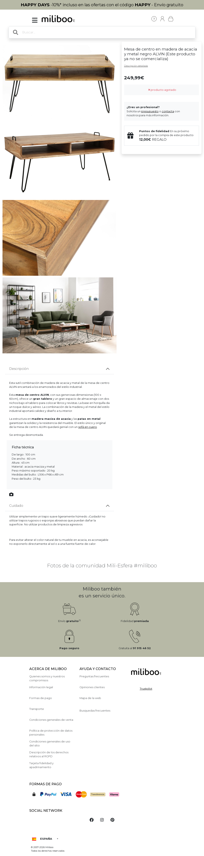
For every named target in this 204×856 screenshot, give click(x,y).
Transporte (36, 709)
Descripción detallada (136, 65)
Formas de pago (40, 698)
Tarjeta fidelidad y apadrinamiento (41, 765)
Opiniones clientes (92, 687)
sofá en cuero (87, 427)
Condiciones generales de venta (51, 719)
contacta (168, 111)
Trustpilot (146, 688)
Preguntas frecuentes (94, 676)
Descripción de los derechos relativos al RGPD (48, 754)
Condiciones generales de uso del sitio (49, 743)
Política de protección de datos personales (50, 732)
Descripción (19, 369)
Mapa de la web (90, 698)
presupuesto (150, 111)
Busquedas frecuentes (95, 710)
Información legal (41, 687)
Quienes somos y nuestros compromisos (47, 678)
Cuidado (16, 506)
